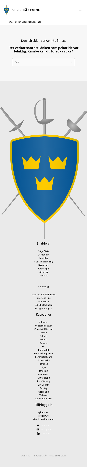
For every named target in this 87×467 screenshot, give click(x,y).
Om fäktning (43, 378)
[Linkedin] (43, 433)
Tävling (43, 388)
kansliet (44, 364)
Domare (43, 343)
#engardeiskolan (43, 326)
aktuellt (43, 339)
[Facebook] (43, 425)
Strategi (43, 272)
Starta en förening (43, 261)
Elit (43, 346)
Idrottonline (44, 416)
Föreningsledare (43, 357)
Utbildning (43, 392)
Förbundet (43, 350)
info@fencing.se (43, 308)
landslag (43, 371)
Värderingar (44, 268)
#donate (43, 322)
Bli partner (43, 265)
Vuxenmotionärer (43, 398)
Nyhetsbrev (43, 412)
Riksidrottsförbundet (43, 419)
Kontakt (43, 275)
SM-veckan (43, 385)
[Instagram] (43, 429)
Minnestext (43, 374)
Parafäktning (43, 381)
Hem (9, 22)
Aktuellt (43, 336)
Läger (43, 367)
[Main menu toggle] (80, 9)
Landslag (43, 258)
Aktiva (43, 332)
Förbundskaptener (43, 353)
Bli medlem (43, 254)
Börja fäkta (43, 251)
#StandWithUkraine (43, 329)
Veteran (43, 395)
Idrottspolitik (43, 360)
